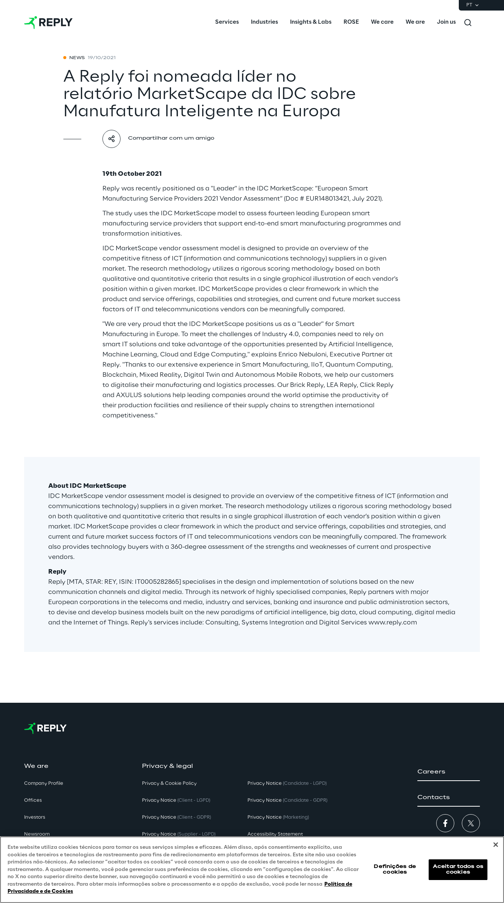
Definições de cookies (395, 869)
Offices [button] (33, 800)
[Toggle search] (468, 23)
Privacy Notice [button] (176, 800)
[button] (448, 772)
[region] (252, 869)
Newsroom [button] (37, 834)
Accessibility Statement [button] (275, 834)
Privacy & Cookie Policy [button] (169, 783)
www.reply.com (392, 622)
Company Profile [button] (43, 783)
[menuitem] (227, 23)
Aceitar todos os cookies (458, 869)
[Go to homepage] (48, 23)
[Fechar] (495, 844)
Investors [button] (34, 817)
